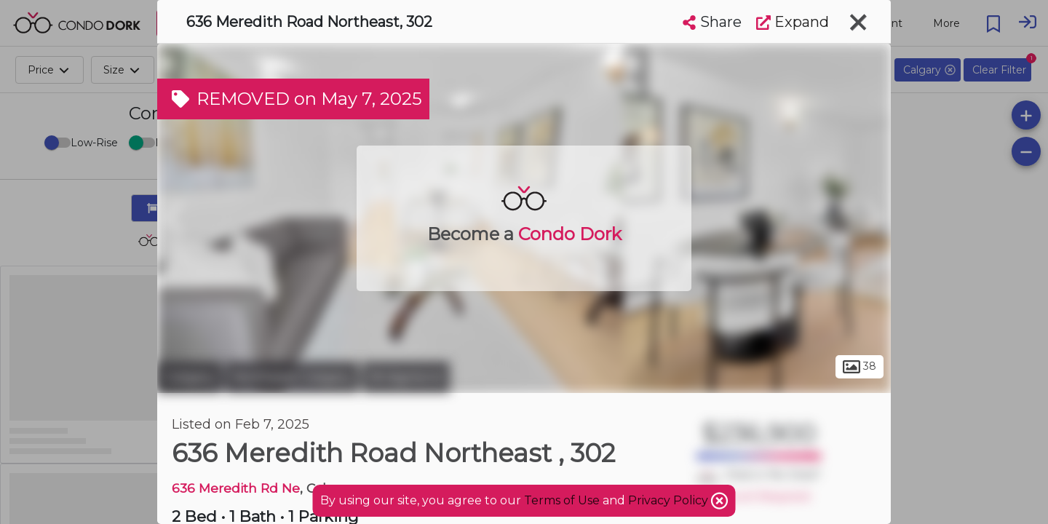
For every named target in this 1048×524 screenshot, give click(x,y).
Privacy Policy (669, 500)
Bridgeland (406, 377)
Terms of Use (562, 500)
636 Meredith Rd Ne (236, 488)
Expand (792, 22)
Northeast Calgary (292, 377)
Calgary (189, 377)
